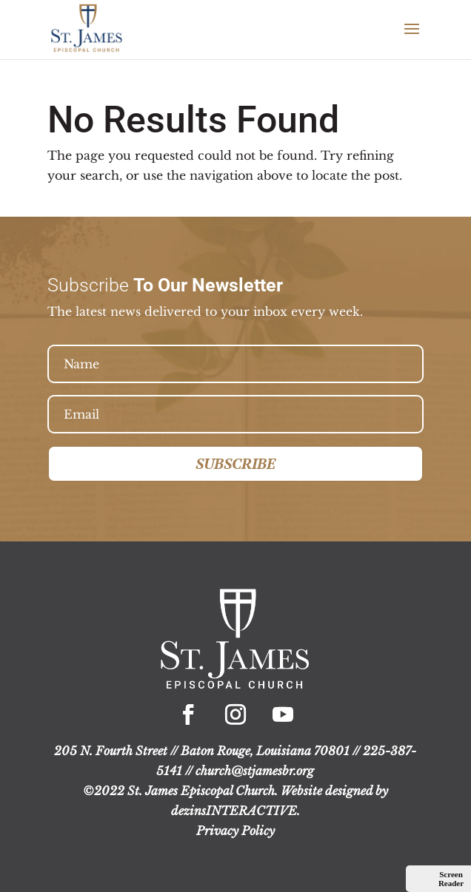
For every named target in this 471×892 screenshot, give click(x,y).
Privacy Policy (235, 830)
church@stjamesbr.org (255, 770)
